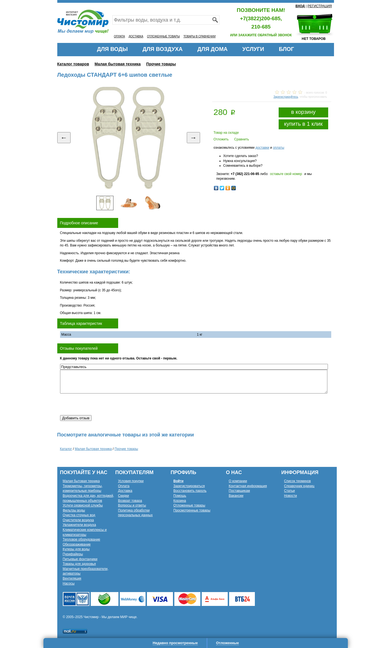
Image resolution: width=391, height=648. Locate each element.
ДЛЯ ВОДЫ (112, 49)
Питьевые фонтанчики (80, 559)
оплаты (278, 148)
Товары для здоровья (79, 564)
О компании (238, 481)
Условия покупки (131, 481)
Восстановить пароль (190, 491)
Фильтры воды (74, 510)
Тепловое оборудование (81, 539)
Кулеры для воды (76, 549)
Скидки (123, 496)
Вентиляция (72, 578)
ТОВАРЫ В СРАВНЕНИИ (199, 36)
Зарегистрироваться (189, 486)
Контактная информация (248, 486)
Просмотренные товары (192, 510)
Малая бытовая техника (118, 64)
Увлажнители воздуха (79, 525)
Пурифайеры (73, 554)
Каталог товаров (73, 64)
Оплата (124, 486)
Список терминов (297, 481)
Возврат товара (130, 501)
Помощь (180, 496)
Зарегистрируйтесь (285, 96)
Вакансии (236, 496)
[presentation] (102, 404)
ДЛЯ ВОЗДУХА (163, 49)
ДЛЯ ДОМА (212, 49)
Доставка (125, 491)
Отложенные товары (189, 505)
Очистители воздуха (78, 520)
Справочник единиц (299, 486)
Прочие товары (161, 64)
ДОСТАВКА (136, 36)
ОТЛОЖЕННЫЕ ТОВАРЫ (163, 36)
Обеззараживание (77, 544)
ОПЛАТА (119, 36)
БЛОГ (286, 49)
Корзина (180, 501)
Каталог (66, 449)
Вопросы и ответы (132, 505)
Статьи (289, 491)
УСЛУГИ (253, 49)
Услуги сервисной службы (83, 505)
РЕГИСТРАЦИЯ (319, 6)
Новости (290, 496)
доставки (262, 148)
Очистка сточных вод (79, 515)
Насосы (69, 583)
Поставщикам (239, 491)
